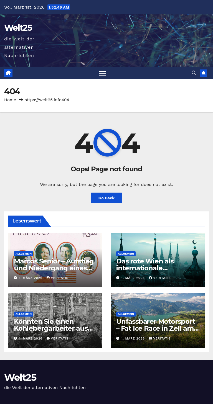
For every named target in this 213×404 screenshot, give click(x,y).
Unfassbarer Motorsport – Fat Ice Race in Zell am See (155, 328)
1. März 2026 (31, 278)
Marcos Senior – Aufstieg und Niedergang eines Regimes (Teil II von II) (54, 268)
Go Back (106, 198)
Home (10, 99)
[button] (194, 73)
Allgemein (24, 253)
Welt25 (18, 28)
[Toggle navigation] (102, 73)
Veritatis (58, 278)
